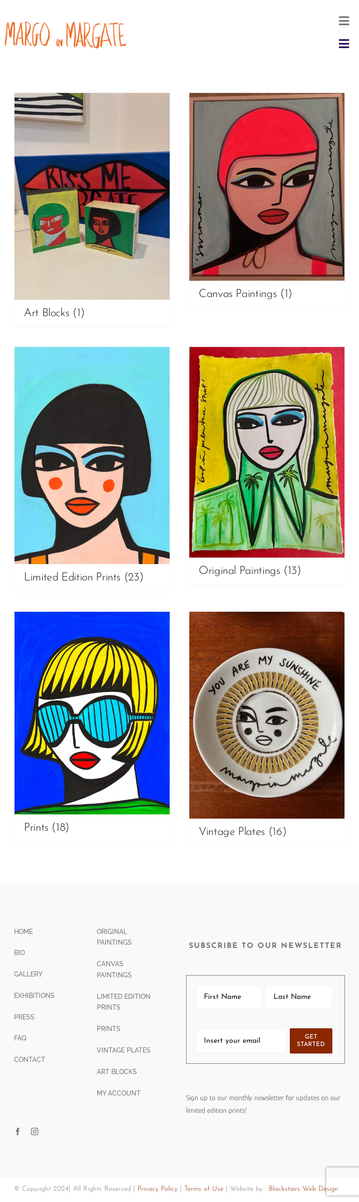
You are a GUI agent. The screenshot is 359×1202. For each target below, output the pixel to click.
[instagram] (34, 1131)
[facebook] (18, 1131)
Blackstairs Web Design (303, 1189)
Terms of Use (203, 1189)
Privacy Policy (157, 1189)
